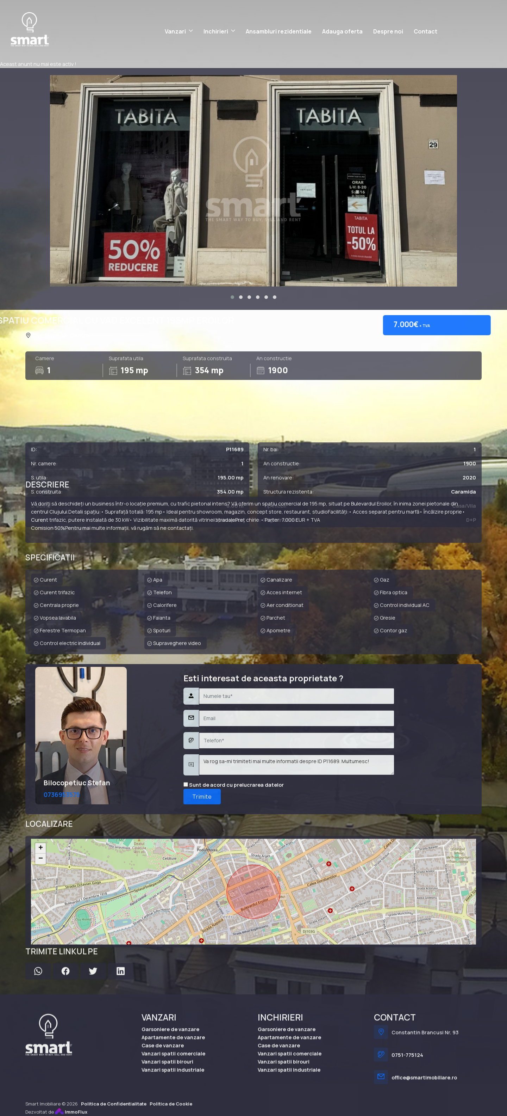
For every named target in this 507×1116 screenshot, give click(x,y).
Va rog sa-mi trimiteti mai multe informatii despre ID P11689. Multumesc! (297, 891)
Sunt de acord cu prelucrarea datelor (233, 911)
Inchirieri (216, 31)
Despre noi (388, 31)
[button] (232, 297)
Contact (425, 31)
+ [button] (40, 956)
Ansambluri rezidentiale (279, 31)
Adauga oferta (342, 31)
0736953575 (62, 921)
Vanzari (175, 31)
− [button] (40, 967)
